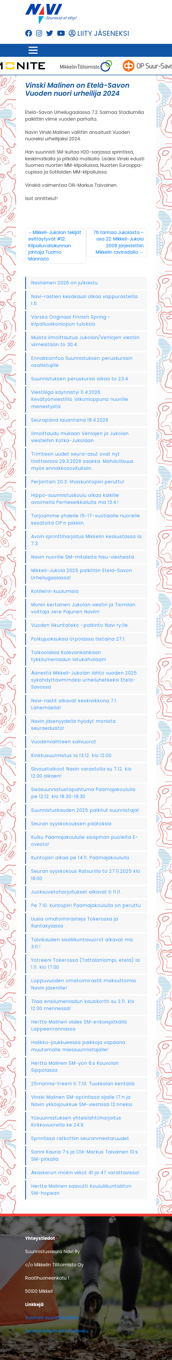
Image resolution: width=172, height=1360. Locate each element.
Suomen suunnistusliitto (52, 1318)
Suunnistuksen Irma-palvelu (56, 1331)
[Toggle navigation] (33, 50)
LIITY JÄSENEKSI (99, 33)
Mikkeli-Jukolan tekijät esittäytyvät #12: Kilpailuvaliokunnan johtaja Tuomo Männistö (54, 245)
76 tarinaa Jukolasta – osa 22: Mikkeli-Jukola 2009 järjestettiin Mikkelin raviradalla (118, 242)
